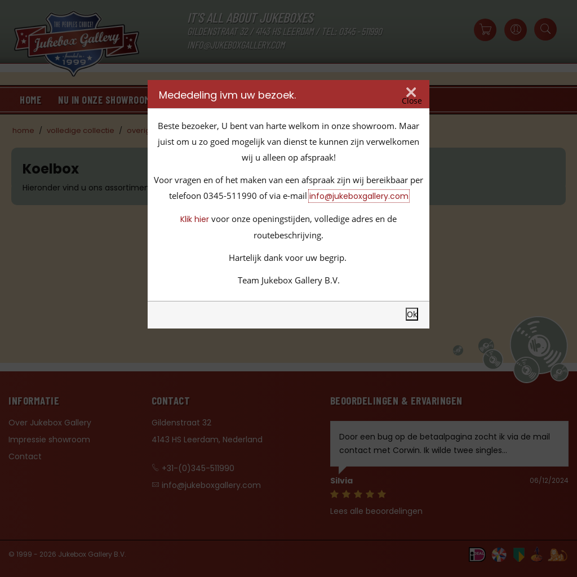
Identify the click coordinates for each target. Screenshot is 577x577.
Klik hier (194, 219)
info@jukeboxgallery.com (359, 196)
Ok (412, 314)
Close (412, 101)
